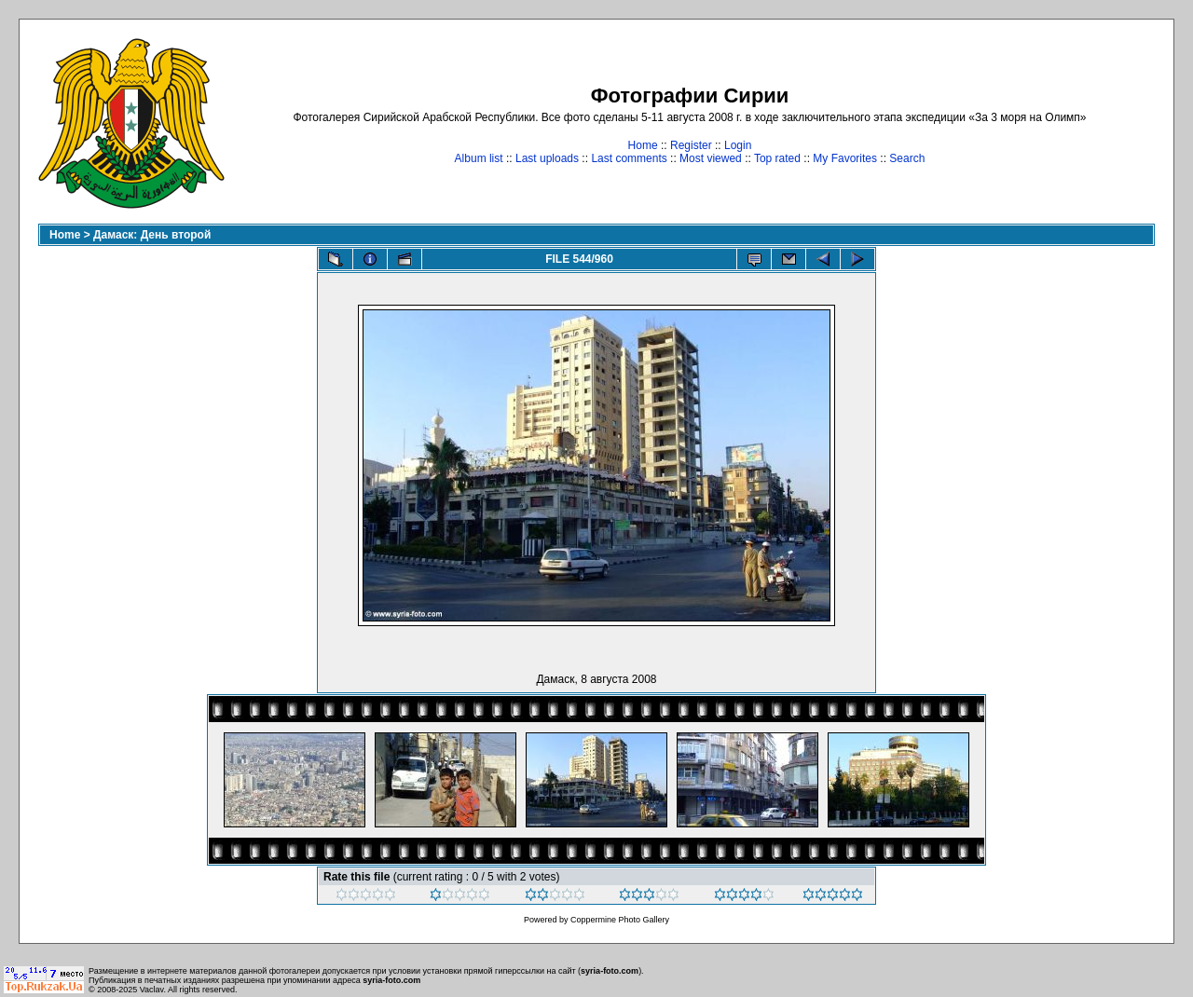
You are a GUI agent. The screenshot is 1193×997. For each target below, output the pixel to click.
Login (737, 145)
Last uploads (547, 158)
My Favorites (845, 158)
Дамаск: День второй (152, 234)
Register (691, 145)
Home (643, 145)
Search (907, 158)
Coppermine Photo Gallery (619, 919)
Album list (479, 158)
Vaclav (152, 989)
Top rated (777, 158)
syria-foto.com (609, 971)
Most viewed (710, 158)
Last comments (628, 158)
